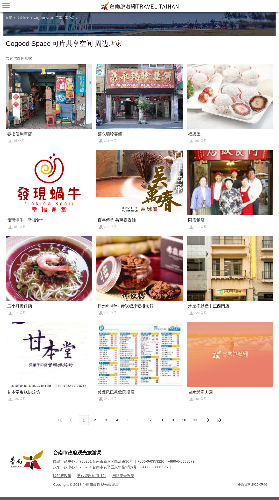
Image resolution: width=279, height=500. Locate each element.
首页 (9, 18)
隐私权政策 (62, 476)
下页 (71, 420)
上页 (208, 420)
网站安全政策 (123, 476)
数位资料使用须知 (91, 476)
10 (184, 420)
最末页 (219, 420)
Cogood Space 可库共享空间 (54, 18)
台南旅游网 (139, 6)
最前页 (60, 420)
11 (195, 420)
